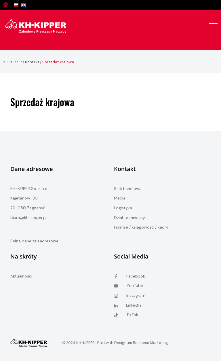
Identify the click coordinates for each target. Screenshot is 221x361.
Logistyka (123, 207)
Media (119, 198)
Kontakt (32, 62)
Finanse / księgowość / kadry (141, 227)
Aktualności (21, 276)
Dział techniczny (129, 217)
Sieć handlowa (128, 188)
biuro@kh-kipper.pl (28, 217)
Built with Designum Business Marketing (132, 342)
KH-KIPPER (12, 62)
